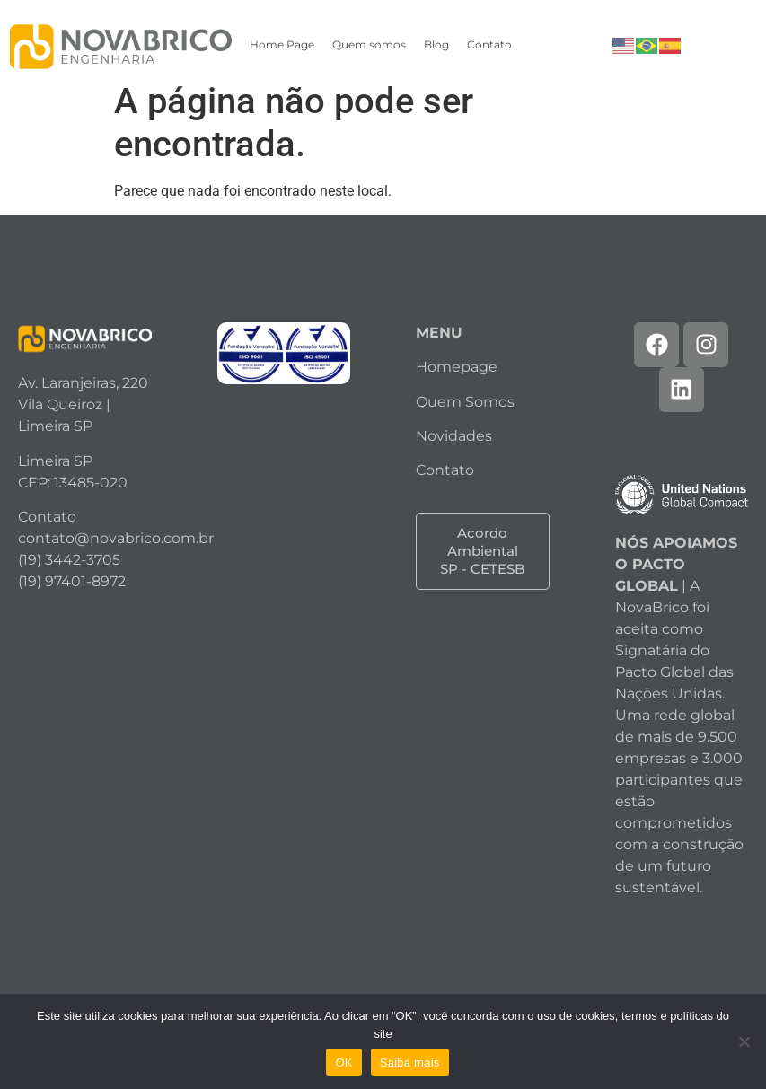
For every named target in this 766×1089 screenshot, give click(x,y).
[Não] (744, 1041)
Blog (436, 44)
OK (343, 1062)
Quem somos (369, 44)
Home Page (282, 44)
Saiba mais (410, 1062)
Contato (489, 44)
